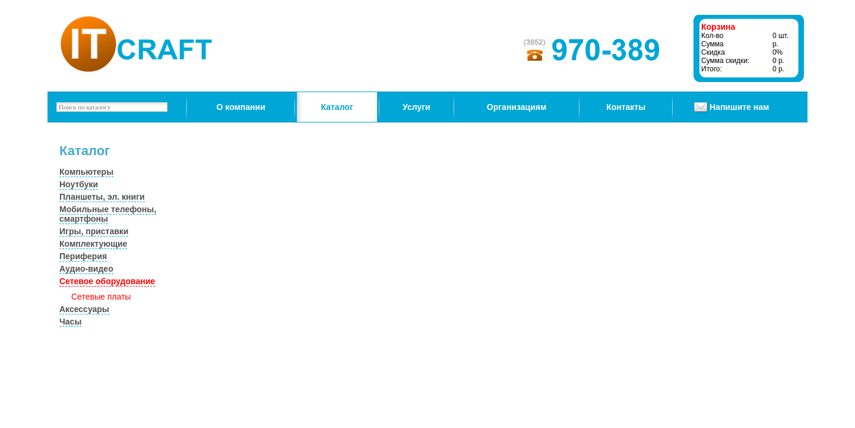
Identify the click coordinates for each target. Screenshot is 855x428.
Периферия (83, 256)
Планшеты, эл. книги (102, 197)
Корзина (718, 27)
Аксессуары (84, 309)
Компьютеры (86, 172)
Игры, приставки (93, 231)
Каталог (337, 107)
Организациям (516, 107)
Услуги (416, 107)
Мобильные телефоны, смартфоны (107, 214)
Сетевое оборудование (107, 281)
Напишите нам (739, 107)
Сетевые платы (101, 296)
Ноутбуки (78, 184)
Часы (70, 321)
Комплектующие (93, 243)
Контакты (625, 107)
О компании (241, 107)
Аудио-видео (86, 268)
